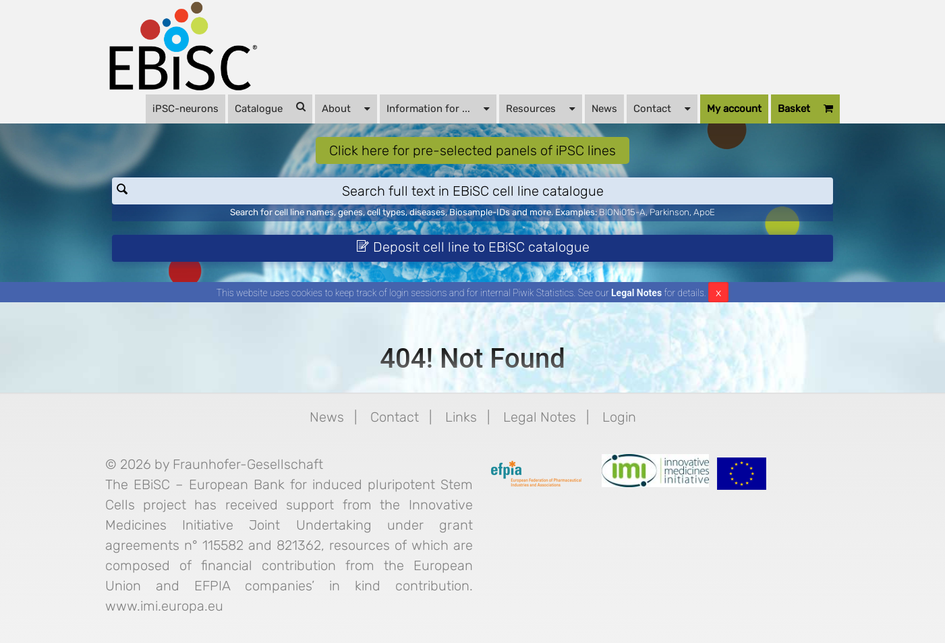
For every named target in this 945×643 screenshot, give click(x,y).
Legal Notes (636, 292)
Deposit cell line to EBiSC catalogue (473, 247)
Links (461, 417)
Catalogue (270, 108)
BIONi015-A (622, 212)
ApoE (704, 212)
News (604, 109)
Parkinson (669, 212)
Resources (540, 108)
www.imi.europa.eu (164, 606)
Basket (805, 109)
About (346, 108)
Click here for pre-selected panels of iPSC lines (472, 150)
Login (619, 417)
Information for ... (438, 108)
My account (734, 109)
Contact (662, 108)
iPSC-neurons (185, 109)
